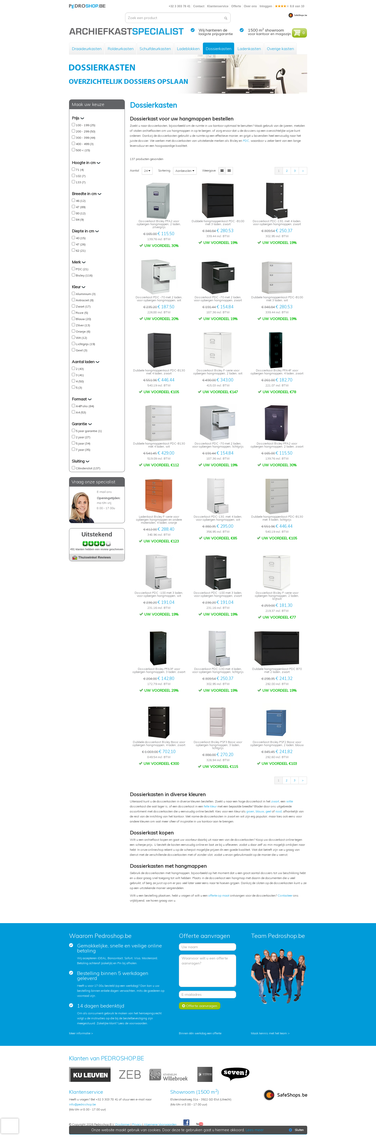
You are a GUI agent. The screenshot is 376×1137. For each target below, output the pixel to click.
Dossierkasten (218, 48)
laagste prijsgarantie (216, 34)
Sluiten (296, 1129)
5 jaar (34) (83, 443)
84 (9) (80, 219)
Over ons (250, 6)
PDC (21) (82, 269)
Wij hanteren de (213, 30)
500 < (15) (83, 150)
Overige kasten (280, 48)
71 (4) (80, 170)
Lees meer (255, 1130)
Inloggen (266, 6)
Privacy (137, 1124)
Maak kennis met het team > (270, 1033)
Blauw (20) (83, 319)
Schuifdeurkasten (155, 48)
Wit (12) (81, 338)
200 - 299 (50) (85, 131)
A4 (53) (81, 412)
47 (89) (81, 207)
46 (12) (81, 201)
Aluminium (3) (86, 294)
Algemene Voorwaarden (160, 1124)
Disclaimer (122, 1124)
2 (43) (80, 369)
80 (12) (81, 213)
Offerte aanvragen (199, 1006)
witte (289, 801)
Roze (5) (82, 313)
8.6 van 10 (289, 6)
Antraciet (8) (85, 300)
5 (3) (79, 387)
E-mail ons (104, 492)
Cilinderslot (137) (88, 468)
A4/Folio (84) (85, 406)
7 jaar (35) (83, 450)
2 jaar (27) (83, 437)
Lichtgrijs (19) (85, 344)
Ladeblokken (188, 48)
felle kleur (210, 806)
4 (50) (80, 381)
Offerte (236, 6)
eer (290, 895)
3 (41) (80, 375)
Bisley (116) (84, 275)
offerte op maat (218, 895)
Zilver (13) (83, 325)
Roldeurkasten (121, 48)
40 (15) (81, 238)
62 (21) (81, 250)
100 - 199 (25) (85, 125)
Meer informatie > (81, 1033)
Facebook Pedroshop (186, 1122)
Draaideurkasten (87, 48)
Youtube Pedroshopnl (199, 1124)
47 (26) (81, 244)
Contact (198, 6)
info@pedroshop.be (82, 1104)
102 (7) (81, 176)
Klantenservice (217, 6)
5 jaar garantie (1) (89, 431)
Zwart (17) (83, 306)
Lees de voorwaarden (132, 1023)
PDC (246, 141)
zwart (275, 801)
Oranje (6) (83, 331)
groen (250, 811)
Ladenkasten (249, 48)
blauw (260, 811)
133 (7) (81, 182)
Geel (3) (81, 350)
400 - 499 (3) (85, 144)
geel (268, 811)
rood (278, 811)
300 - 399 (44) (85, 137)
